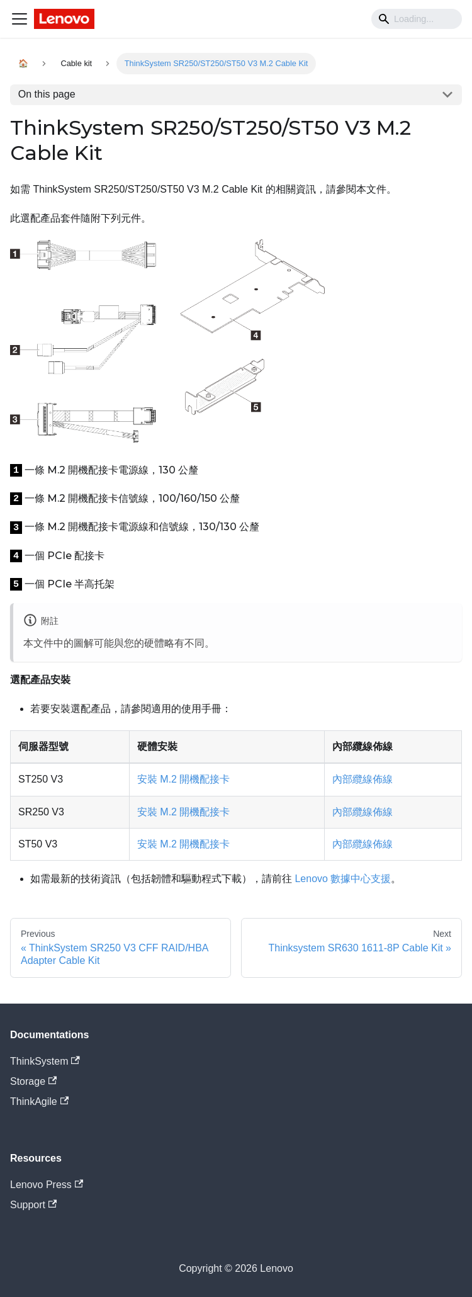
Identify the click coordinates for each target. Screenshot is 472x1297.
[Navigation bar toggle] (19, 18)
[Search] (416, 19)
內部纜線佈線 (362, 779)
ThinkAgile (39, 1101)
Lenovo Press (46, 1184)
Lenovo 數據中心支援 (343, 878)
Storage (33, 1081)
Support (33, 1204)
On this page (47, 94)
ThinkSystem (45, 1061)
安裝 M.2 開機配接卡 (183, 779)
